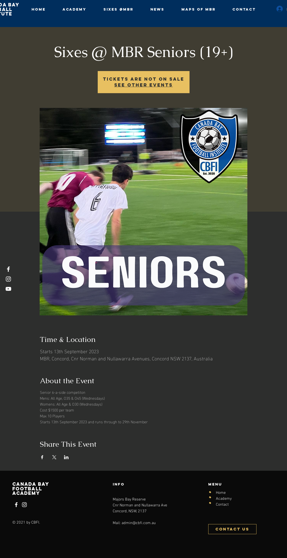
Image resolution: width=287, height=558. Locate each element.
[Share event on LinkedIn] (66, 457)
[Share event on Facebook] (42, 457)
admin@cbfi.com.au (139, 523)
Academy (224, 498)
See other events (143, 85)
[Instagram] (8, 279)
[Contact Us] (232, 529)
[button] (118, 9)
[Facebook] (8, 269)
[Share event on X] (54, 457)
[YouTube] (8, 288)
